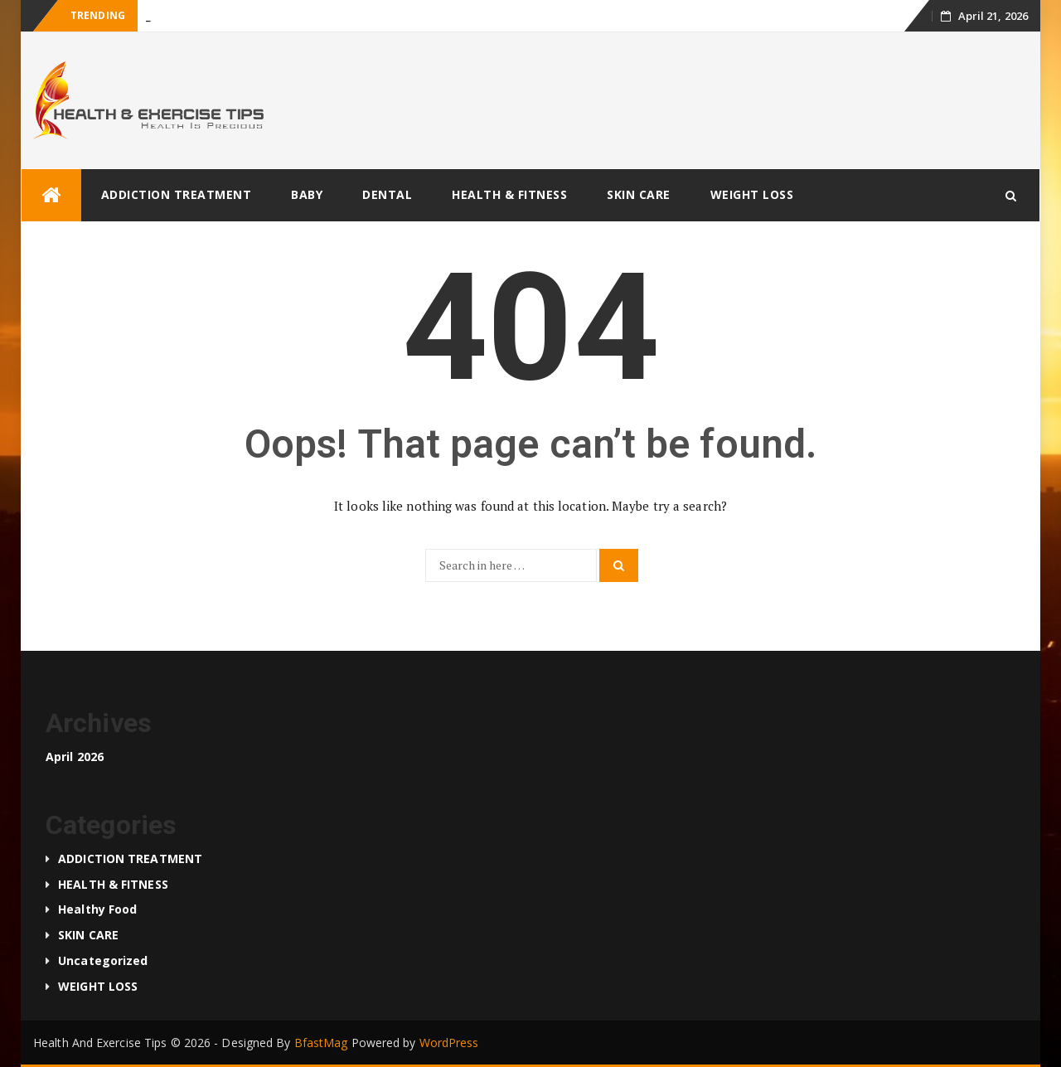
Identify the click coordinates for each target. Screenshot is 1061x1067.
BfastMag (321, 1042)
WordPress (449, 1042)
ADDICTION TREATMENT (176, 194)
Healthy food (97, 909)
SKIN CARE (639, 194)
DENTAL (387, 194)
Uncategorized (103, 960)
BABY (306, 194)
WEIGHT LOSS (752, 194)
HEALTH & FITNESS (509, 194)
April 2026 (75, 756)
